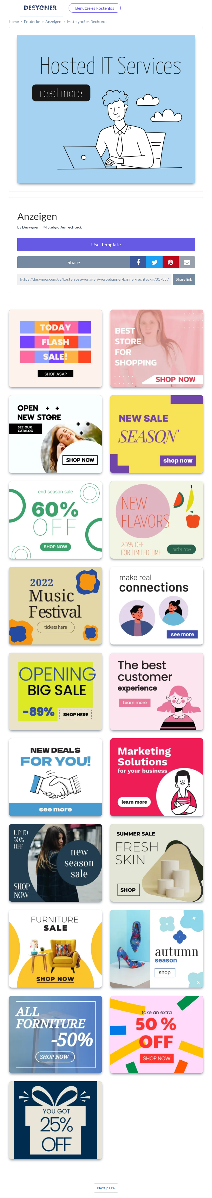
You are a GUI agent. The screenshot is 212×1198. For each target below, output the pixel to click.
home (14, 21)
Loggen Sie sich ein (42, 8)
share (74, 262)
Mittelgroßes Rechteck (87, 21)
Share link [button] (184, 279)
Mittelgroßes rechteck (62, 227)
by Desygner (28, 227)
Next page (106, 1188)
